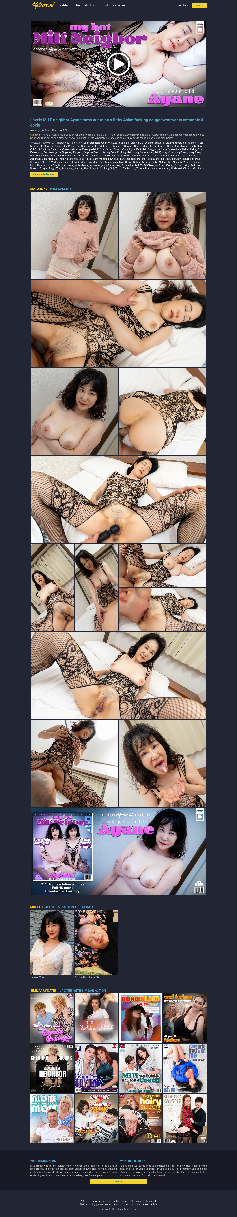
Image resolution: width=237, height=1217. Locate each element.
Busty (170, 146)
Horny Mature (107, 155)
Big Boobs (175, 142)
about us (89, 5)
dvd (106, 5)
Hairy (130, 152)
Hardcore (94, 155)
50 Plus (71, 142)
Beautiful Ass (162, 142)
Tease (118, 168)
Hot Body (135, 155)
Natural (137, 162)
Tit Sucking (129, 168)
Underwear (151, 168)
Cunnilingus (128, 149)
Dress (164, 149)
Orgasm (102, 165)
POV (140, 165)
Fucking (121, 152)
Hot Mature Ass (149, 155)
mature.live (118, 5)
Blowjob (128, 146)
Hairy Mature (141, 152)
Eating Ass (196, 149)
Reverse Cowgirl (39, 168)
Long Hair (84, 158)
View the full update (44, 174)
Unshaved (176, 168)
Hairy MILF (154, 152)
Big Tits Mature (99, 146)
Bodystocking (141, 146)
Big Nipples (57, 146)
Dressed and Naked (178, 149)
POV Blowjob (151, 165)
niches (76, 5)
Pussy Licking (182, 165)
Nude (70, 165)
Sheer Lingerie (91, 168)
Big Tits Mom (115, 146)
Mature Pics (143, 158)
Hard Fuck (82, 155)
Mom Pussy (111, 162)
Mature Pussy (173, 158)
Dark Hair (141, 149)
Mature (94, 158)
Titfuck (140, 168)
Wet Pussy (198, 168)
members (183, 5)
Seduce (78, 168)
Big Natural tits (190, 142)
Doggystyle (153, 149)
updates (64, 5)
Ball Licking (132, 142)
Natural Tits (165, 162)
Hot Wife (190, 155)
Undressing (164, 168)
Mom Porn (98, 162)
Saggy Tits (54, 168)
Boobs (153, 146)
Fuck (113, 152)
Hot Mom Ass (177, 155)
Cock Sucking (42, 149)
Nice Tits (52, 165)
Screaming (67, 168)
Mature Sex (188, 158)
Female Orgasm (52, 152)
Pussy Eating (166, 165)
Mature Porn (158, 158)
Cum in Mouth (113, 149)
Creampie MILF (90, 149)
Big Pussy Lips (72, 146)
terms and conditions (124, 1204)
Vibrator (187, 168)
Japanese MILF (50, 158)
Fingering (67, 152)
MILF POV (47, 162)
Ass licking (119, 142)
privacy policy (149, 1204)
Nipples (62, 165)
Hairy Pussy (181, 152)
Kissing (64, 158)
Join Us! (199, 5)
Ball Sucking (146, 142)
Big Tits (85, 146)
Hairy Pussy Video (66, 155)
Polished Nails (129, 165)
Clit (32, 149)
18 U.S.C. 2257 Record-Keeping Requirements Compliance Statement (118, 1201)
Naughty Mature (182, 162)
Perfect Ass (114, 165)
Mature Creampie (126, 158)
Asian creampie (91, 142)
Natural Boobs (150, 162)
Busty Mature (181, 146)
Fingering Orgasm (83, 152)
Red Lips (195, 165)
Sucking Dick (107, 168)
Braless (162, 146)
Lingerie (73, 158)
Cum (102, 149)
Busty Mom (196, 146)
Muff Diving (125, 162)
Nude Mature (81, 165)
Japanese (35, 158)
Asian (79, 142)
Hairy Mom (168, 152)
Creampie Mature (71, 149)
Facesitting (36, 152)
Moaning (58, 162)
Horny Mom (122, 155)
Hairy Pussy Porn (45, 155)
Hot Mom (164, 155)
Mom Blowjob (72, 162)
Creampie (56, 149)
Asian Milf (106, 142)
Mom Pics (86, 162)
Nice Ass (42, 165)
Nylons (93, 165)
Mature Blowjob (107, 158)
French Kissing (102, 152)
